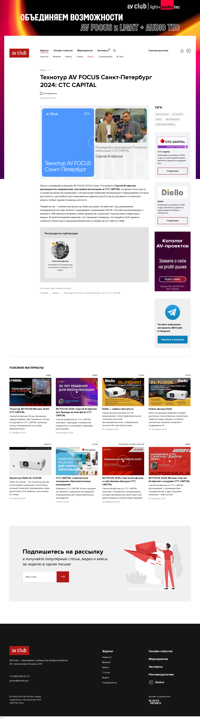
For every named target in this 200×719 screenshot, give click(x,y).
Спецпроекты (105, 56)
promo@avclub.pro (19, 680)
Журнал (44, 50)
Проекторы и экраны (165, 124)
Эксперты (103, 50)
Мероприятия (85, 50)
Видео (91, 56)
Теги (120, 56)
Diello (159, 119)
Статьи (79, 56)
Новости (44, 56)
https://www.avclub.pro (60, 288)
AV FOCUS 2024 (162, 114)
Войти (160, 682)
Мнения (57, 56)
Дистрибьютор (172, 119)
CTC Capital (177, 114)
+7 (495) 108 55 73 (19, 676)
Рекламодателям (158, 50)
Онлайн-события (63, 50)
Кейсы (68, 56)
